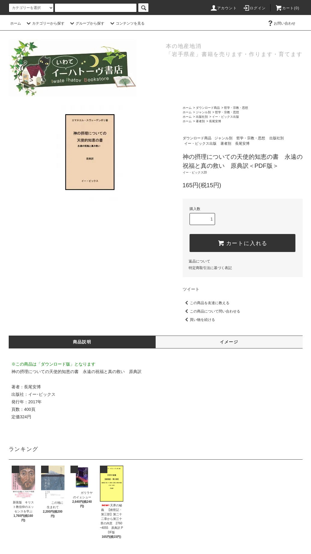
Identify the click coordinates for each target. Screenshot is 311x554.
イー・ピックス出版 (225, 116)
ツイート (191, 289)
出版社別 (202, 116)
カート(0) (287, 8)
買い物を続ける (199, 320)
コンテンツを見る (127, 23)
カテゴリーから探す (44, 23)
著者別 (200, 121)
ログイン (254, 8)
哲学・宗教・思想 (236, 107)
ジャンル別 (203, 112)
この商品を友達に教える (206, 303)
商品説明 (82, 341)
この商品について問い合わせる (211, 311)
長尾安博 (215, 121)
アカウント (223, 8)
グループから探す (86, 23)
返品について (199, 261)
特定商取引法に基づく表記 (210, 268)
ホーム (15, 23)
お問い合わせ (281, 23)
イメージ (229, 341)
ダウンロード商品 (208, 107)
